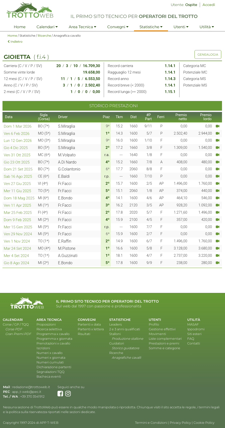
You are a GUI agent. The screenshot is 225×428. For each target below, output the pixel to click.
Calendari (47, 26)
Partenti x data (89, 324)
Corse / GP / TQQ (16, 324)
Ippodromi (195, 329)
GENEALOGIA (208, 54)
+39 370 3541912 (32, 396)
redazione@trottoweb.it (31, 387)
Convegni (117, 26)
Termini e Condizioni (151, 423)
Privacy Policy (180, 423)
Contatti (193, 343)
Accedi (208, 4)
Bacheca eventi (48, 376)
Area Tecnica (82, 26)
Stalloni (115, 334)
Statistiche (151, 26)
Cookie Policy (204, 423)
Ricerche (44, 35)
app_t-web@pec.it (26, 392)
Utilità (207, 26)
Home (20, 26)
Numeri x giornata (50, 357)
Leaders (115, 324)
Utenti (181, 26)
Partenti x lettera (91, 329)
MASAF (193, 324)
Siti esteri (194, 334)
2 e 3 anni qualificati (124, 329)
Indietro (15, 41)
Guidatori (116, 343)
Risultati (84, 334)
